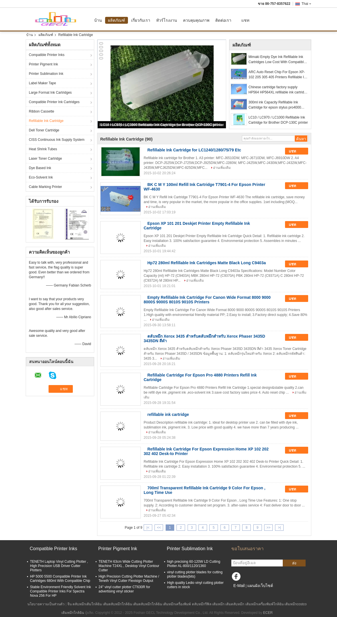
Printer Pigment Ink (43, 64)
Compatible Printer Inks (47, 55)
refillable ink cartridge (168, 414)
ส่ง (294, 563)
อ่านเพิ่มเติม (222, 168)
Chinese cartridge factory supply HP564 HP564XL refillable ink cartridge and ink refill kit (278, 90)
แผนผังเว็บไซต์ (260, 585)
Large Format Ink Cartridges (50, 93)
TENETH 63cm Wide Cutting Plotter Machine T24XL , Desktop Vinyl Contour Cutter (129, 566)
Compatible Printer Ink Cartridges (54, 102)
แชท (245, 20)
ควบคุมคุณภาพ (196, 20)
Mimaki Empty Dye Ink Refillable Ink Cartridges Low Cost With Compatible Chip (277, 60)
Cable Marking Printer (45, 187)
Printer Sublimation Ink (46, 74)
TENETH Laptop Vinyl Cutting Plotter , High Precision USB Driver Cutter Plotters (59, 566)
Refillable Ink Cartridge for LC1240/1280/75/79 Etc (194, 150)
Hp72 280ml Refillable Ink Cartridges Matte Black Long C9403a (206, 263)
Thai (306, 4)
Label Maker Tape (42, 83)
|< (148, 528)
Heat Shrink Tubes (43, 149)
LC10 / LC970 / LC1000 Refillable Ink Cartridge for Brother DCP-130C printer (162, 125)
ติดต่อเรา (223, 20)
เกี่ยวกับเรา (140, 20)
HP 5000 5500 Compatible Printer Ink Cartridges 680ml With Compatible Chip (60, 578)
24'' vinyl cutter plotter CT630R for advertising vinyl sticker (124, 589)
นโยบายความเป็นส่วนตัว (46, 604)
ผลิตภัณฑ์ (116, 20)
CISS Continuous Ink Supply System (57, 140)
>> (268, 528)
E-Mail (239, 585)
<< (159, 528)
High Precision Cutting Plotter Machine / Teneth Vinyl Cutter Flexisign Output (129, 578)
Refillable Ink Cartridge (46, 121)
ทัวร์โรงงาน (166, 20)
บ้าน (98, 20)
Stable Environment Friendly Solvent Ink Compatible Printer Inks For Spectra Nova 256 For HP (60, 591)
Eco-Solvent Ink (41, 177)
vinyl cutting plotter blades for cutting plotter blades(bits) (194, 574)
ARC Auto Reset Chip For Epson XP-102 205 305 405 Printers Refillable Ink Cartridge (278, 75)
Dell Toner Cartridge (44, 130)
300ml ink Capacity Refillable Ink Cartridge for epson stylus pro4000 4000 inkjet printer (274, 105)
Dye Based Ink (40, 168)
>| (279, 528)
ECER (267, 613)
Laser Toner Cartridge (45, 159)
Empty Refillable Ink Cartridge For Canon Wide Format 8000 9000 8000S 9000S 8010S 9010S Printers (207, 299)
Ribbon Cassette (41, 111)
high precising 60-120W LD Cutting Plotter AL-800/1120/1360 (193, 564)
